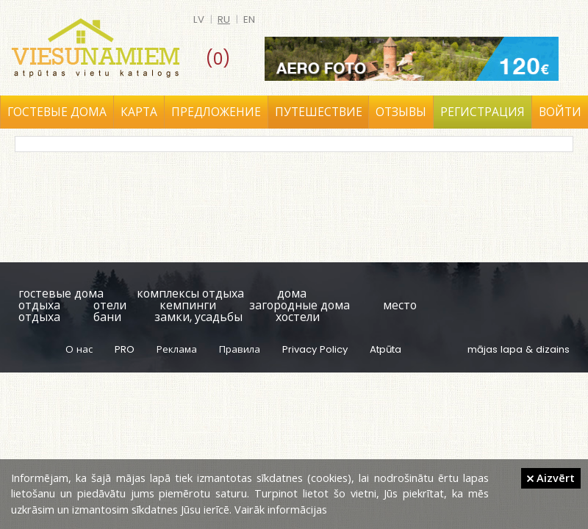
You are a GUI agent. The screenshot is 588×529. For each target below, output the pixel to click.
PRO (125, 349)
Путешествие (318, 112)
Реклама (177, 349)
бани (107, 317)
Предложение (216, 112)
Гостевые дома (57, 112)
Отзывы (401, 112)
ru (224, 19)
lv (198, 19)
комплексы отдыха (190, 293)
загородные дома (299, 305)
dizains (553, 349)
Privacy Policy (315, 349)
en (249, 19)
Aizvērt (551, 477)
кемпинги (187, 305)
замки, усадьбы (198, 317)
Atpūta (385, 349)
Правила (239, 349)
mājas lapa (495, 349)
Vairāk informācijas (280, 509)
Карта (139, 112)
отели (109, 305)
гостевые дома (61, 293)
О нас (79, 349)
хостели (298, 317)
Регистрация (482, 112)
